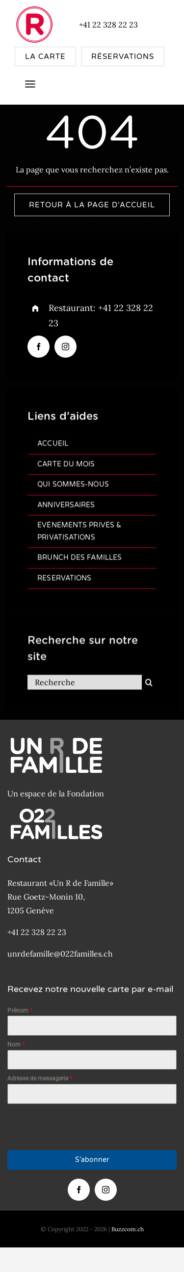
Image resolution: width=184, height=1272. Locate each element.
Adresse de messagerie (39, 1078)
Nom (16, 1044)
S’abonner (92, 1160)
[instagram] (65, 347)
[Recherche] (84, 687)
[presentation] (82, 1127)
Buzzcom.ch (127, 1229)
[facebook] (38, 347)
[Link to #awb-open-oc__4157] (30, 84)
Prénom (19, 1010)
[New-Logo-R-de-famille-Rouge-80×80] (34, 9)
